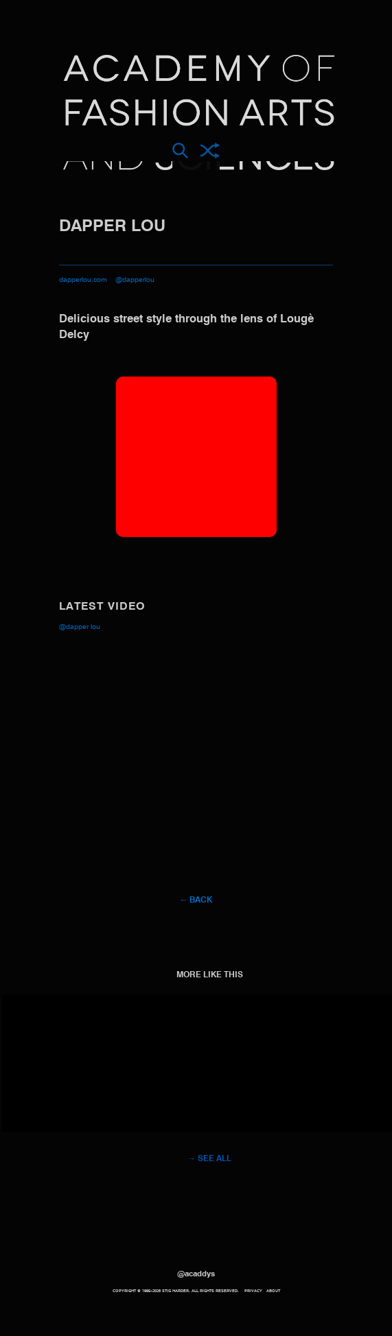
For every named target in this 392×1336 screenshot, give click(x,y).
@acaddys (196, 1274)
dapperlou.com (83, 279)
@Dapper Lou (79, 626)
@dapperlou (134, 279)
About (273, 1291)
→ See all (209, 1159)
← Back (196, 900)
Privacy (253, 1291)
